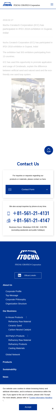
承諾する (28, 407)
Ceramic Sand (15, 325)
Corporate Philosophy (16, 299)
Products (7, 362)
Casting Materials (16, 348)
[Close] (52, 408)
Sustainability (10, 369)
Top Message (12, 295)
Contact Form (28, 189)
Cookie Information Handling (41, 398)
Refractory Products (17, 344)
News (5, 377)
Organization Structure (16, 303)
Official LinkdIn (30, 275)
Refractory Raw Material (19, 321)
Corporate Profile (13, 291)
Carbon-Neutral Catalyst (19, 329)
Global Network (13, 354)
